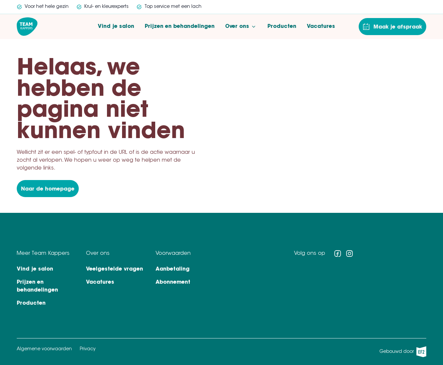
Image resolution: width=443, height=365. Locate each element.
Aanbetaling (173, 269)
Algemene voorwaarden (44, 349)
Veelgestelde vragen (114, 269)
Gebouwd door (402, 351)
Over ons (241, 26)
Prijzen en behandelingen (180, 26)
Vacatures (321, 26)
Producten (281, 26)
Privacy (87, 349)
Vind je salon (116, 26)
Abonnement (173, 282)
